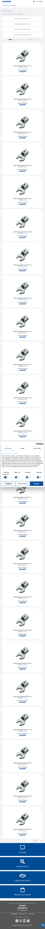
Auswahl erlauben (22, 483)
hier (37, 466)
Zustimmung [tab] (8, 448)
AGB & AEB (31, 913)
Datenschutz (23, 913)
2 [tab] (14, 39)
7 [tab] (34, 39)
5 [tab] (26, 39)
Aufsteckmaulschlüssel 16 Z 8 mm (22, 24)
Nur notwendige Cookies (8, 483)
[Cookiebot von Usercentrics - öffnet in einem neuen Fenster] (37, 444)
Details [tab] (22, 448)
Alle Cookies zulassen (36, 483)
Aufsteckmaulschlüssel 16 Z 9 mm (22, 29)
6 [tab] (30, 39)
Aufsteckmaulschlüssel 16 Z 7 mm (22, 18)
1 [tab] (10, 39)
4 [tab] (22, 39)
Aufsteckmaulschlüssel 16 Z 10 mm (22, 34)
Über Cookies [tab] (37, 448)
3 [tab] (18, 39)
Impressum (14, 913)
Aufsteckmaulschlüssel (9, 5)
